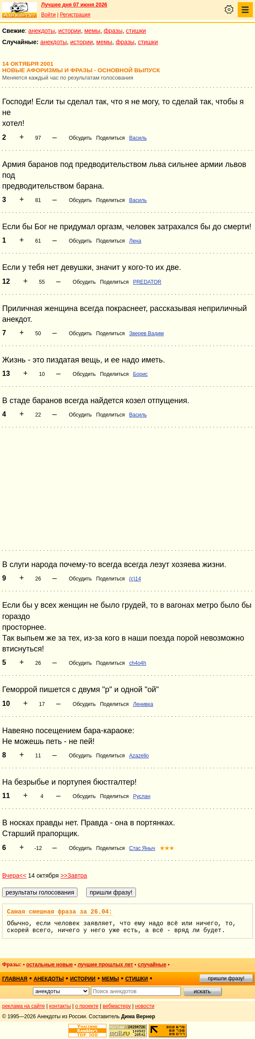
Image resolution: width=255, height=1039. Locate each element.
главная (14, 979)
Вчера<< (14, 875)
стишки (136, 30)
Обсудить (80, 138)
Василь (138, 138)
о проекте (87, 1006)
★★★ (167, 848)
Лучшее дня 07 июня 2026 (74, 5)
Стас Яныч (142, 848)
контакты (60, 1006)
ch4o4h (137, 663)
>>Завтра (73, 875)
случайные (152, 965)
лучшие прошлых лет (105, 965)
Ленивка (143, 704)
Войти (48, 15)
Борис (140, 374)
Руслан (141, 796)
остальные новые (49, 965)
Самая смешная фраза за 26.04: (60, 911)
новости (144, 1006)
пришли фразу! (226, 978)
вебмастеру (117, 1006)
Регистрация (75, 15)
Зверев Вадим (146, 333)
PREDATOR (147, 282)
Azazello (138, 756)
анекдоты (41, 30)
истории (69, 30)
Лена (135, 241)
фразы (113, 30)
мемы (92, 30)
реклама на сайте (23, 1006)
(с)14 (135, 579)
